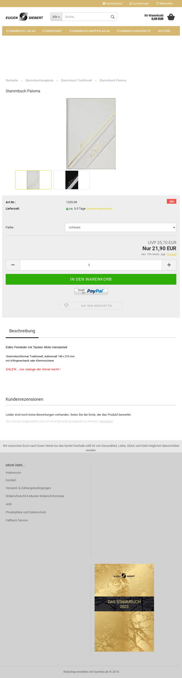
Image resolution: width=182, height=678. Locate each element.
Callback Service (17, 520)
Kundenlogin (139, 3)
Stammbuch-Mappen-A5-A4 (89, 31)
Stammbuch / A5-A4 (20, 31)
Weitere (164, 31)
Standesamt (52, 31)
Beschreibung (22, 330)
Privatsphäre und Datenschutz (26, 512)
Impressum (13, 472)
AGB (9, 504)
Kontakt (11, 480)
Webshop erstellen (75, 671)
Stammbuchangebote (134, 31)
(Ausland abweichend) (99, 208)
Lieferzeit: (13, 208)
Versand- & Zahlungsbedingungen (28, 488)
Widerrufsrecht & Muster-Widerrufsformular (35, 496)
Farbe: (10, 227)
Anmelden (106, 421)
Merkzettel (164, 3)
